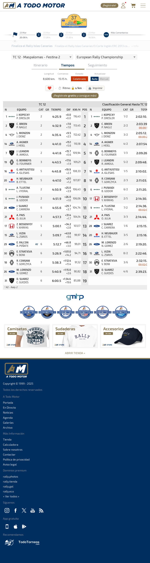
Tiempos (68, 65)
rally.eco (8, 491)
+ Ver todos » (11, 496)
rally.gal (8, 486)
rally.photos (10, 476)
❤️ (49, 88)
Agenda (8, 417)
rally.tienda (10, 481)
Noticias (8, 412)
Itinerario (40, 65)
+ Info (134, 46)
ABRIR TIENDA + (75, 353)
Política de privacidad (16, 459)
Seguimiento (97, 65)
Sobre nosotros (12, 449)
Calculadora (10, 444)
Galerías (8, 422)
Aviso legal (10, 464)
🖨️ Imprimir (95, 88)
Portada (8, 402)
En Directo (9, 407)
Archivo (8, 427)
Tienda (7, 439)
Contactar (9, 454)
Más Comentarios (119, 32)
